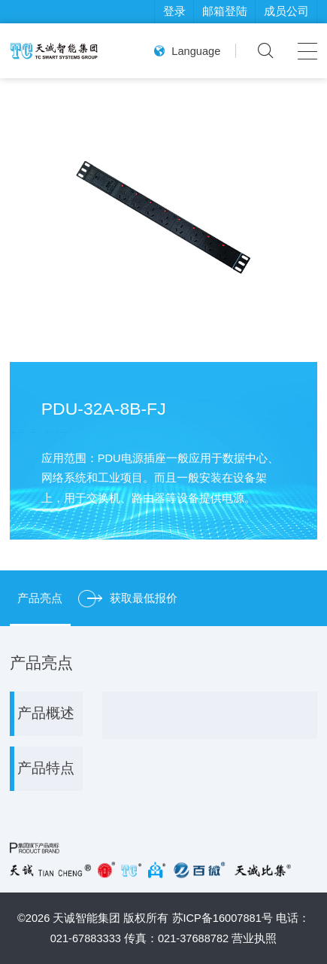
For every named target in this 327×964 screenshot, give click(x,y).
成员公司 (286, 11)
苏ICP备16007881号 (222, 918)
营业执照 (254, 938)
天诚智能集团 (86, 918)
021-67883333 (85, 938)
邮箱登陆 (224, 11)
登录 (174, 11)
